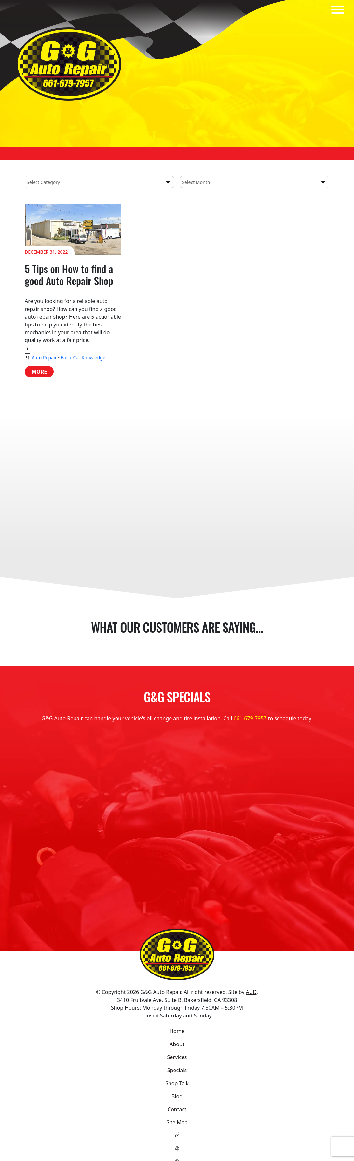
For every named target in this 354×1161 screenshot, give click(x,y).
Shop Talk (177, 1083)
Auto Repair (44, 357)
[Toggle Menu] (337, 10)
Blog (177, 1096)
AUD (251, 992)
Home (177, 1031)
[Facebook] (177, 1135)
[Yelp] (177, 1148)
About (177, 1044)
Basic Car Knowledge (83, 357)
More (39, 371)
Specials (177, 1070)
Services (177, 1057)
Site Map (176, 1122)
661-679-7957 (250, 718)
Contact (177, 1109)
